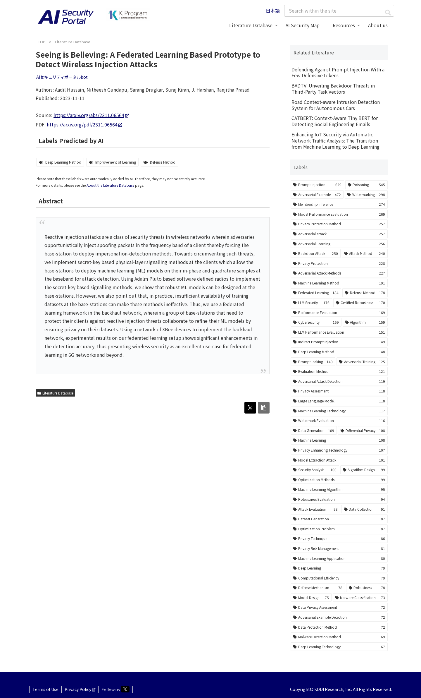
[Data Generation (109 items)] (314, 430)
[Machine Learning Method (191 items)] (339, 283)
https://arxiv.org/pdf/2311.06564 (84, 124)
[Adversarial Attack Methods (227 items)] (339, 273)
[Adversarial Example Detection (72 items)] (339, 617)
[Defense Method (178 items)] (365, 292)
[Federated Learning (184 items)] (316, 292)
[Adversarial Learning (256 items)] (339, 243)
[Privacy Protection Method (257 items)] (339, 223)
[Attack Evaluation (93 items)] (315, 509)
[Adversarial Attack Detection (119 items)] (339, 381)
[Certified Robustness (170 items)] (360, 302)
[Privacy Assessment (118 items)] (339, 391)
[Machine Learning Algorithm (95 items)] (339, 489)
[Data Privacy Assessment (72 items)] (339, 607)
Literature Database (55, 392)
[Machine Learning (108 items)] (339, 440)
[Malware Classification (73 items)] (360, 597)
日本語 (273, 10)
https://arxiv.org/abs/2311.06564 (91, 115)
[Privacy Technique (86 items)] (339, 538)
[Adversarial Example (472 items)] (317, 194)
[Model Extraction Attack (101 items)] (339, 460)
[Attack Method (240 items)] (365, 253)
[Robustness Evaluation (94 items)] (339, 499)
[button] (388, 12)
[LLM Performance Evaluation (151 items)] (339, 332)
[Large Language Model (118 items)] (339, 401)
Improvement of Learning (115, 162)
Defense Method (162, 162)
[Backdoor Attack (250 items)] (316, 253)
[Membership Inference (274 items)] (339, 204)
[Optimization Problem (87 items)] (339, 528)
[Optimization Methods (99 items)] (339, 479)
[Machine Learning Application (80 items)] (339, 558)
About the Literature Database (110, 185)
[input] (339, 11)
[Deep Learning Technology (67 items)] (339, 646)
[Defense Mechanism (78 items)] (318, 587)
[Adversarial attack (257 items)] (339, 233)
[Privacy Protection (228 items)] (339, 263)
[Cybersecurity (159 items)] (316, 322)
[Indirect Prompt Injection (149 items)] (339, 341)
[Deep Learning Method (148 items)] (339, 351)
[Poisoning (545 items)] (366, 184)
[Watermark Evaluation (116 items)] (339, 420)
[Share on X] (250, 408)
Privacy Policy (80, 689)
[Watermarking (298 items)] (366, 194)
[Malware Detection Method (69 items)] (339, 636)
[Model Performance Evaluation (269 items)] (339, 214)
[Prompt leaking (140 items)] (313, 361)
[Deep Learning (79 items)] (339, 568)
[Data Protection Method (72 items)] (339, 627)
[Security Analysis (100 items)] (315, 469)
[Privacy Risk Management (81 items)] (339, 548)
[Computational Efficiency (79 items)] (339, 578)
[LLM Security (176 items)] (311, 302)
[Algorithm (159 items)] (365, 322)
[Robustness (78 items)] (367, 587)
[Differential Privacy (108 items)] (363, 430)
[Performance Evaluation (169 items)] (339, 312)
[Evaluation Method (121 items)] (339, 371)
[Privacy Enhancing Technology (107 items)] (339, 450)
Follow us (115, 689)
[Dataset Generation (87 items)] (339, 519)
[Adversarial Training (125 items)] (362, 361)
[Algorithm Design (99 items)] (364, 469)
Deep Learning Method (63, 162)
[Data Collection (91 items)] (364, 509)
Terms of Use (45, 689)
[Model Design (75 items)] (311, 597)
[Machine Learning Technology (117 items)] (339, 411)
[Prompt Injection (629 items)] (317, 184)
